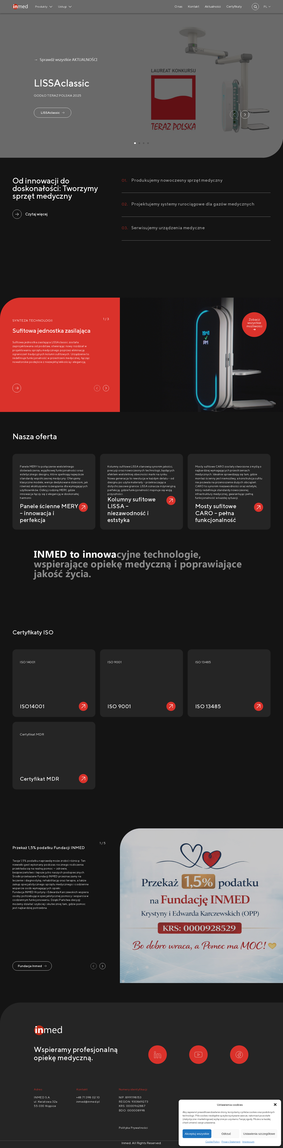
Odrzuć (226, 1133)
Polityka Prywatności (133, 1127)
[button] (275, 1105)
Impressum (248, 1141)
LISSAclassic (50, 113)
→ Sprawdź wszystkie (52, 59)
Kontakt (193, 6)
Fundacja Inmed (30, 966)
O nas (178, 6)
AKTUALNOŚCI (84, 59)
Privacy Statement (230, 1141)
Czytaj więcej (36, 214)
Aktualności (213, 6)
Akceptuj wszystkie (197, 1133)
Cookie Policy (212, 1141)
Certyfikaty (234, 6)
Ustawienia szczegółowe (259, 1133)
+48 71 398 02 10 (88, 1097)
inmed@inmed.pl (88, 1101)
